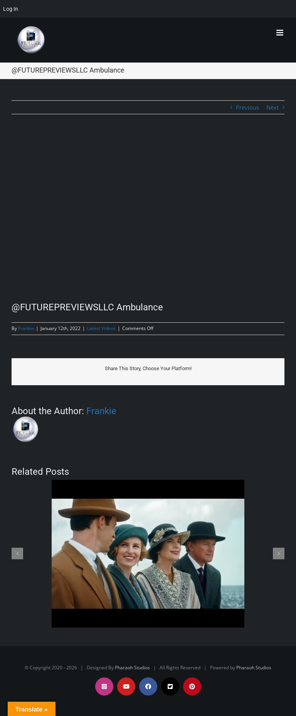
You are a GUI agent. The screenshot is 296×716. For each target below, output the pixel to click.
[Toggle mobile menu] (280, 33)
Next (272, 107)
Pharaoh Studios (132, 667)
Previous (247, 107)
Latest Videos (101, 328)
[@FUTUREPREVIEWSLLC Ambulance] (148, 214)
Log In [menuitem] (10, 9)
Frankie (26, 328)
